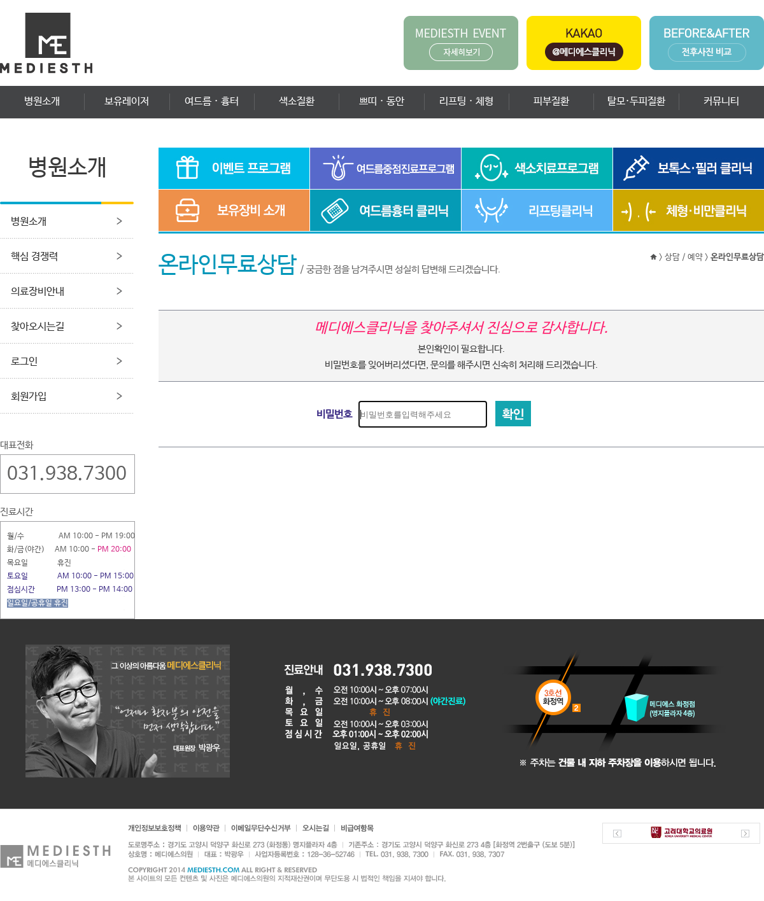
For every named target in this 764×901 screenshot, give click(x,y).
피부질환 (551, 101)
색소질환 (297, 101)
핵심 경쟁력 (34, 257)
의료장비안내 (37, 292)
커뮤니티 (721, 101)
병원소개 (42, 101)
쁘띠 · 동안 (381, 101)
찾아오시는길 (37, 327)
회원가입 (28, 397)
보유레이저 (126, 101)
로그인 (24, 362)
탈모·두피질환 (636, 101)
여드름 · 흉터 (212, 101)
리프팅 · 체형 (466, 101)
